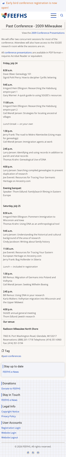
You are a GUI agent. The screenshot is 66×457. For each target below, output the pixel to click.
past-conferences (12, 356)
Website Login (8, 432)
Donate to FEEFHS (10, 388)
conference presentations (18, 52)
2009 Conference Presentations (48, 32)
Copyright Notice (10, 411)
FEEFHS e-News (11, 371)
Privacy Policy (8, 416)
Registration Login (11, 427)
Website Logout (9, 437)
